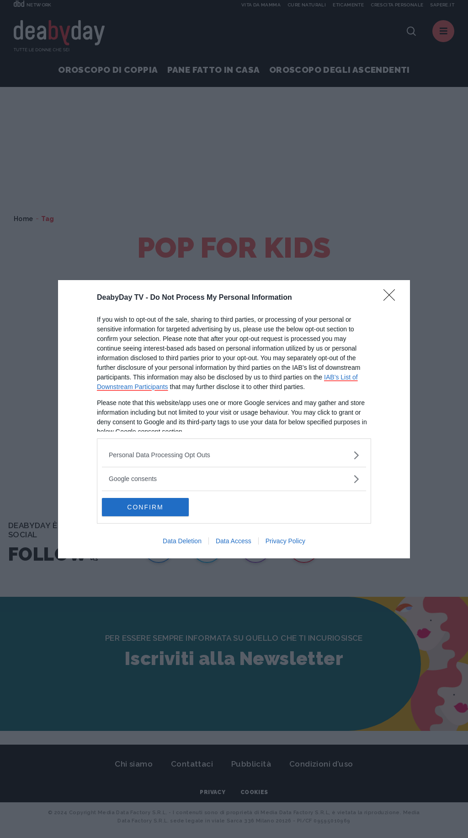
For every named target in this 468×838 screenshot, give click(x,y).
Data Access (233, 541)
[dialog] (234, 419)
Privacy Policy (285, 541)
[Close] (392, 298)
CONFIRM (145, 507)
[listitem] (234, 455)
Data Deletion (182, 541)
